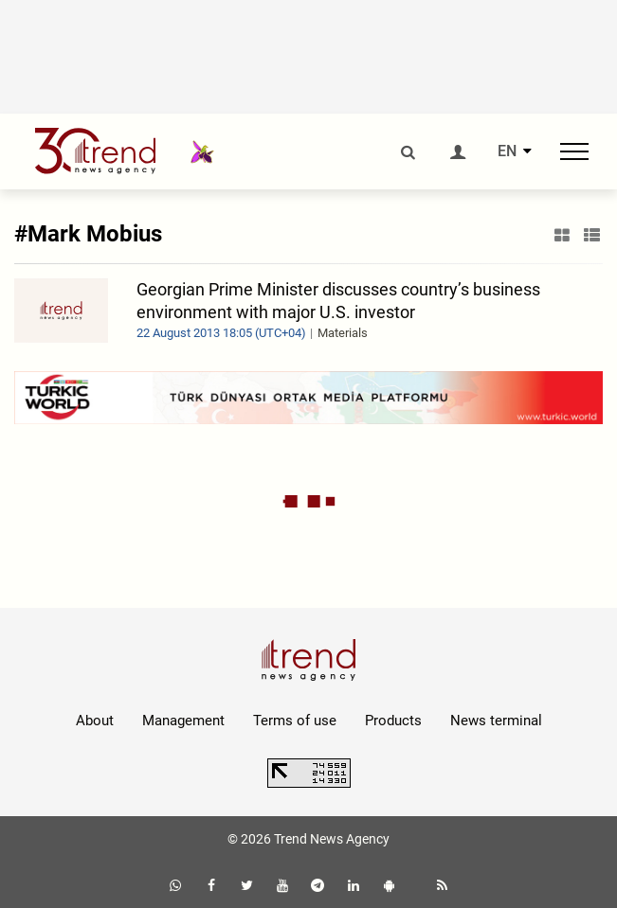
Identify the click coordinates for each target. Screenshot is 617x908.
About (95, 720)
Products (393, 720)
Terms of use (294, 720)
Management (183, 720)
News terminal (496, 720)
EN (507, 151)
